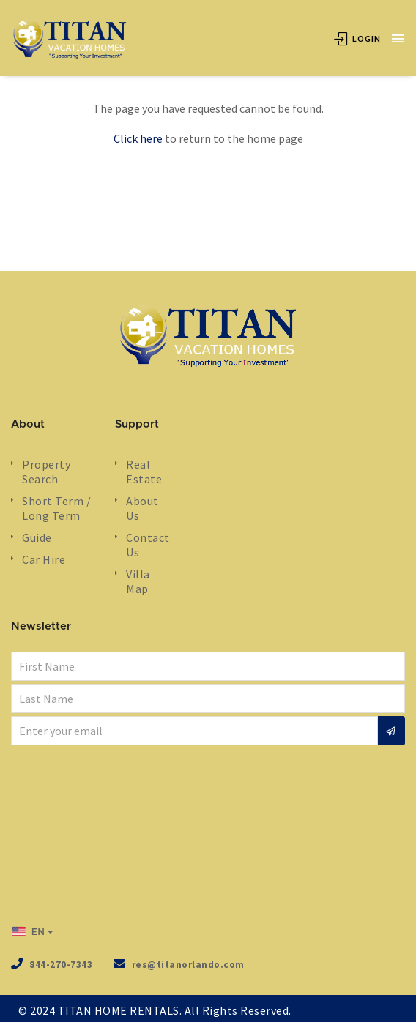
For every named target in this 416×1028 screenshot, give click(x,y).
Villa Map (138, 581)
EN (28, 931)
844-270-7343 (60, 964)
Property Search (46, 471)
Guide (37, 537)
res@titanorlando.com (188, 964)
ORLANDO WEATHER (208, 831)
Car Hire (43, 559)
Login (357, 38)
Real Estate (144, 471)
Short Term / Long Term (56, 508)
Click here (138, 138)
